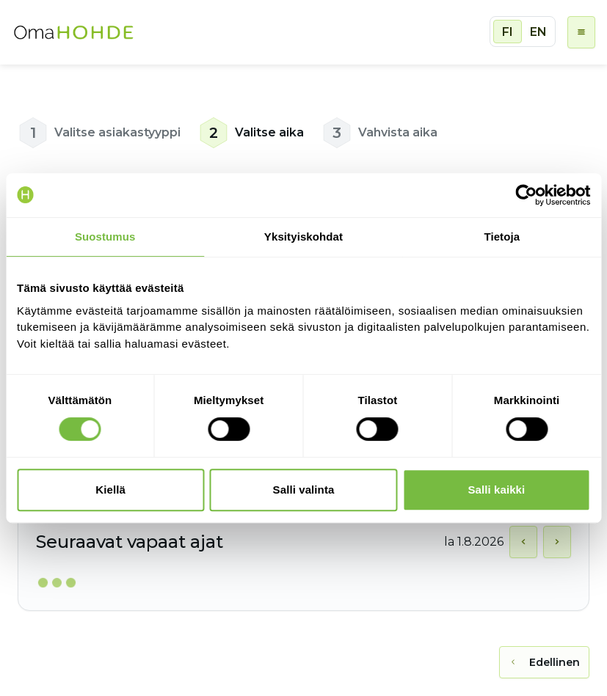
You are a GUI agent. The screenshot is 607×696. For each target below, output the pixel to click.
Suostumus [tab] (105, 236)
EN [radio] (538, 32)
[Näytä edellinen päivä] (523, 542)
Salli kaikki (496, 489)
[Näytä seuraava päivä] (557, 542)
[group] (523, 31)
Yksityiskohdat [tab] (303, 236)
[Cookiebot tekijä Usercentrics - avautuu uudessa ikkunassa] (526, 195)
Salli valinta (304, 489)
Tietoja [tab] (502, 236)
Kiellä (110, 489)
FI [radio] (507, 32)
